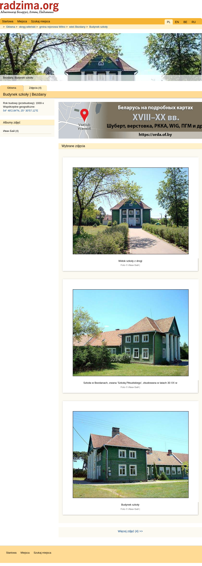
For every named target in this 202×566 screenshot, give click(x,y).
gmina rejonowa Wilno (52, 26)
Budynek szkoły (98, 26)
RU (194, 22)
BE (185, 22)
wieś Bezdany (77, 26)
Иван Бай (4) (11, 130)
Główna (10, 26)
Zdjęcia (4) (35, 87)
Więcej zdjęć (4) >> (130, 531)
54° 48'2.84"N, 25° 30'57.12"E (20, 110)
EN (177, 22)
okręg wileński (27, 26)
